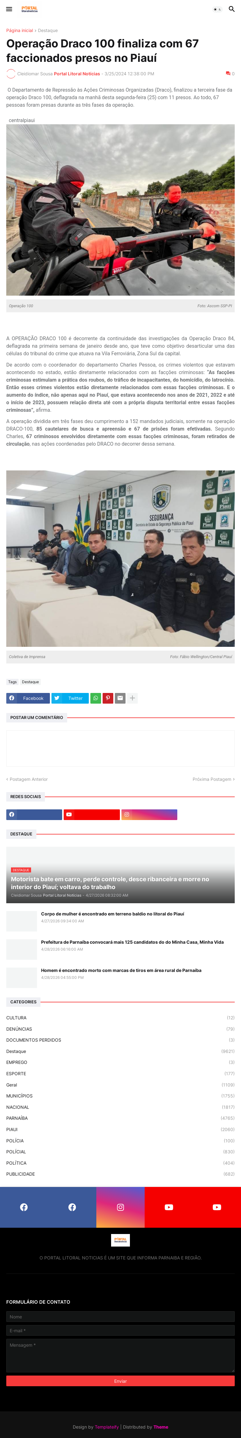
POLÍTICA (120, 1163)
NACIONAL (120, 1107)
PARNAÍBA (120, 1118)
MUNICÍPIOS (120, 1096)
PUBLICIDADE (120, 1174)
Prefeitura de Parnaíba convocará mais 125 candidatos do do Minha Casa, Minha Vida (132, 942)
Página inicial (19, 30)
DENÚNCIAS (120, 1029)
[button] (8, 9)
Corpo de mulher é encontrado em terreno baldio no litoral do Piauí (112, 913)
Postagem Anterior (29, 779)
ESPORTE (120, 1073)
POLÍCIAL (120, 1152)
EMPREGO (120, 1062)
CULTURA (120, 1018)
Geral (120, 1085)
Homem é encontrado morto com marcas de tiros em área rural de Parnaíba (121, 970)
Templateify (107, 1427)
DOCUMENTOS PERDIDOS (120, 1040)
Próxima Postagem (212, 779)
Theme (160, 1427)
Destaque (48, 30)
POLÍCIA (120, 1141)
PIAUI (120, 1129)
